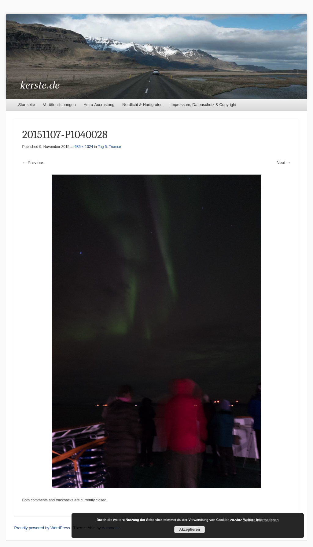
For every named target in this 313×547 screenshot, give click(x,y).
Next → (284, 162)
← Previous (33, 162)
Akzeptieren (189, 529)
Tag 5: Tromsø (109, 147)
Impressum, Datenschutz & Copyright (203, 104)
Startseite (26, 104)
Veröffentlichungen (59, 104)
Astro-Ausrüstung (99, 104)
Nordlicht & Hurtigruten (142, 104)
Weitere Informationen (261, 520)
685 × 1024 (84, 147)
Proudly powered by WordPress (42, 528)
